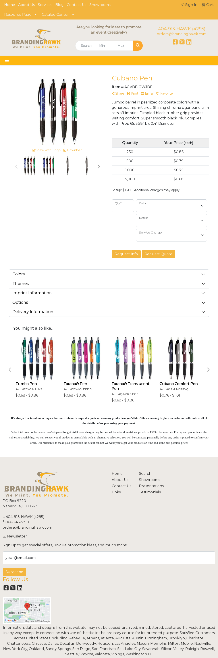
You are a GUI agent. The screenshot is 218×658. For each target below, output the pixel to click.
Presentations (150, 486)
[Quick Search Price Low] (106, 46)
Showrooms (99, 5)
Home (9, 5)
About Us (26, 5)
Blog (59, 5)
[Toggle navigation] (7, 60)
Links (116, 492)
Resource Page (17, 14)
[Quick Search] (86, 46)
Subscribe (14, 572)
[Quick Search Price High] (124, 46)
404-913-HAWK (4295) (181, 28)
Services (45, 5)
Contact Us (76, 5)
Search (145, 473)
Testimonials (150, 492)
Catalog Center (55, 14)
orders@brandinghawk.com (181, 34)
